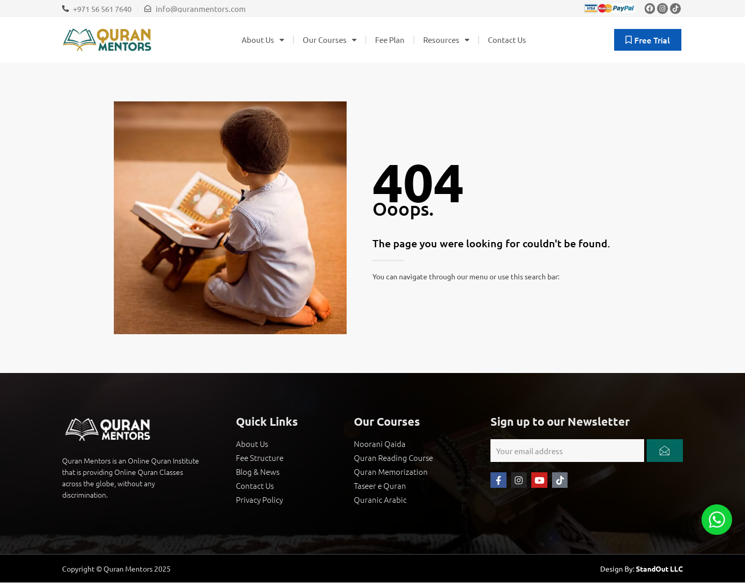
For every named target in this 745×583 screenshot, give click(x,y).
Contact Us (507, 39)
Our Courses (329, 40)
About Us (263, 40)
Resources (446, 40)
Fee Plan (390, 39)
